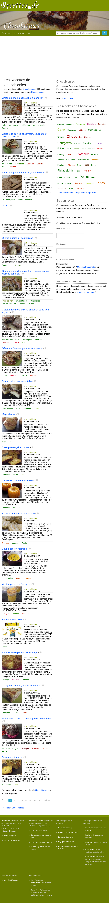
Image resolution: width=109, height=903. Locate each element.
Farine (4, 751)
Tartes (100, 183)
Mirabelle (95, 160)
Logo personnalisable (66, 842)
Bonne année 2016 (12, 619)
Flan (83, 149)
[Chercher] (104, 33)
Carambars (71, 130)
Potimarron (6, 784)
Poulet (15, 475)
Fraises (100, 148)
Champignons (94, 130)
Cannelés (6, 508)
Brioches (15, 680)
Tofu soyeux (27, 339)
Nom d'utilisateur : (63, 229)
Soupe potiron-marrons (14, 548)
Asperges (80, 124)
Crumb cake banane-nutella (17, 381)
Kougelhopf (70, 160)
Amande (23, 375)
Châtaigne (25, 749)
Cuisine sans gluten (10, 125)
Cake (37, 409)
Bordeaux (16, 508)
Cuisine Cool (90, 857)
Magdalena (6, 442)
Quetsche (95, 177)
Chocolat (5, 342)
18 (40, 800)
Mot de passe (61, 244)
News (5, 205)
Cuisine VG (89, 849)
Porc (75, 177)
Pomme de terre (64, 177)
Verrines (16, 614)
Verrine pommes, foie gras (16, 584)
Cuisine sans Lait (28, 125)
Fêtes (69, 148)
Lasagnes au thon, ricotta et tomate (21, 685)
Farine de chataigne (10, 749)
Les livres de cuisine (92, 835)
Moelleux (38, 339)
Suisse (18, 265)
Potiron (28, 578)
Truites (4, 167)
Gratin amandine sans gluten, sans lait (22, 98)
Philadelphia (65, 170)
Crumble (87, 143)
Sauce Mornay (21, 301)
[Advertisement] (54, 55)
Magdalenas (8, 414)
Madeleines (83, 160)
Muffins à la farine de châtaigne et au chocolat (26, 718)
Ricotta (15, 713)
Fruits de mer (7, 301)
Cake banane (7, 409)
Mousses (15, 543)
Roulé (24, 543)
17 (35, 800)
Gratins (5, 128)
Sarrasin (30, 164)
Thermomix (61, 189)
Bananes (28, 409)
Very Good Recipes (11, 880)
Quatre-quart (7, 265)
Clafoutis (87, 137)
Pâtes (93, 165)
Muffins (45, 749)
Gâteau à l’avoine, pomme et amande (22, 348)
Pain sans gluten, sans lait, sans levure (23, 172)
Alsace (60, 124)
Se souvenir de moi (66, 260)
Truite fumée (7, 164)
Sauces (31, 304)
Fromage (5, 680)
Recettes (6, 33)
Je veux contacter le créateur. (41, 842)
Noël (79, 165)
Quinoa (13, 167)
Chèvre (60, 137)
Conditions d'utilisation (12, 840)
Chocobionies (29, 89)
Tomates (24, 713)
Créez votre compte (86, 267)
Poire (78, 171)
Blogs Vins (89, 842)
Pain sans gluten (8, 200)
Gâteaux (15, 342)
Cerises (82, 130)
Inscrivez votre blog (65, 828)
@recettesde (42, 847)
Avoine (4, 375)
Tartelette (90, 183)
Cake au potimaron (12, 757)
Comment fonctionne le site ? (68, 832)
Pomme (33, 375)
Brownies (101, 124)
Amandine (42, 125)
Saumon (5, 543)
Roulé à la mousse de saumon (18, 513)
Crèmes (77, 143)
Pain (86, 164)
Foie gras (5, 614)
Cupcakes (98, 143)
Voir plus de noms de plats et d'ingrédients (78, 193)
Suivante (47, 800)
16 (30, 800)
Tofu (23, 342)
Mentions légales (10, 835)
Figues (76, 149)
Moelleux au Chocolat (10, 339)
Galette (40, 164)
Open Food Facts (37, 890)
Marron (19, 578)
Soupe (36, 578)
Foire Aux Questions (65, 837)
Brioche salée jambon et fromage (20, 652)
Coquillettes (35, 301)
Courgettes (19, 164)
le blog (33, 847)
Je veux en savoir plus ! (39, 830)
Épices (60, 148)
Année (4, 647)
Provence (6, 475)
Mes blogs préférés (22, 33)
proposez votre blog (86, 292)
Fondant (91, 149)
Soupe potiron (7, 578)
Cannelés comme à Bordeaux (18, 480)
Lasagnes (6, 713)
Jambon (25, 680)
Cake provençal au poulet (15, 447)
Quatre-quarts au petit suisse (17, 238)
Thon (33, 713)
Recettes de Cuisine (9, 821)
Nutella (18, 409)
